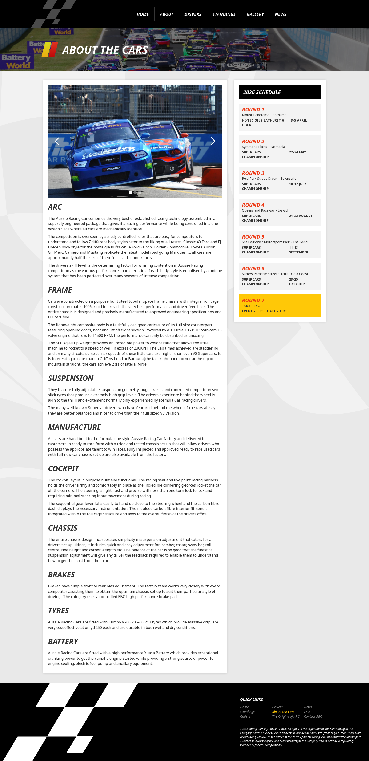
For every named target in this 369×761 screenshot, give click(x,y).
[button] (57, 141)
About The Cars (283, 711)
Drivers (192, 14)
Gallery (255, 14)
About (166, 14)
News (281, 14)
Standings (224, 14)
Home (143, 14)
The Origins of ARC (285, 716)
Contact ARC (313, 716)
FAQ (307, 711)
